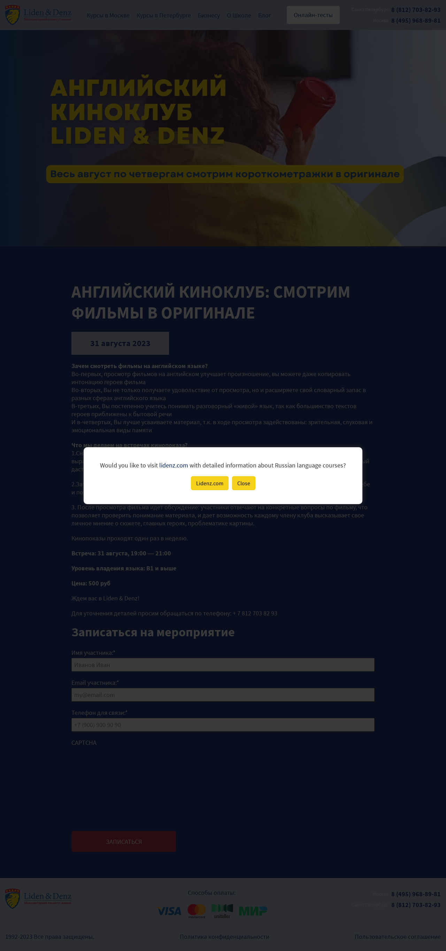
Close (243, 483)
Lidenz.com (209, 483)
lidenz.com (173, 465)
